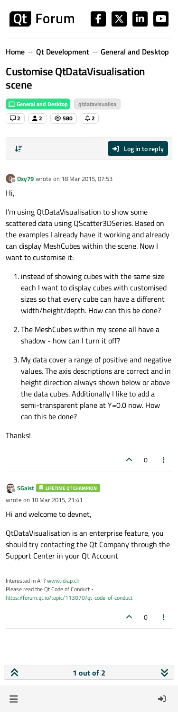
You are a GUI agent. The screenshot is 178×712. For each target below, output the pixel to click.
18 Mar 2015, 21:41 (57, 500)
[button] (13, 698)
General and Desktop (38, 103)
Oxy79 (25, 178)
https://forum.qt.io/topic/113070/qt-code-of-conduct (69, 597)
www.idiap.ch (63, 580)
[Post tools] (164, 459)
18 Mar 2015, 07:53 (86, 178)
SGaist (25, 488)
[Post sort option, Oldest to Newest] (18, 148)
